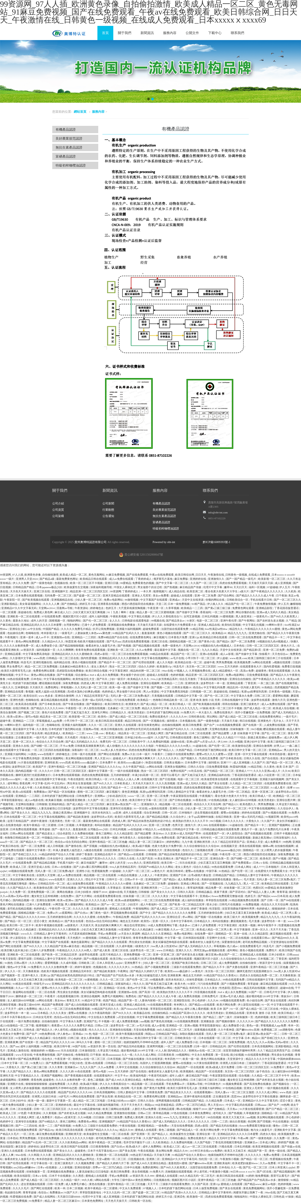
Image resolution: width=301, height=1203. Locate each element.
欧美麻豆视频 (54, 800)
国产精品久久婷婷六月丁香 (146, 971)
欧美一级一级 (117, 687)
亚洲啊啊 (24, 1079)
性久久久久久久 (98, 1029)
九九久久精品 (210, 649)
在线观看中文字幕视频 (244, 779)
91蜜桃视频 (227, 616)
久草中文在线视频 (127, 1067)
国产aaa (14, 1046)
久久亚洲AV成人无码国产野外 (183, 833)
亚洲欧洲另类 (202, 841)
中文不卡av (22, 674)
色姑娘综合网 (15, 633)
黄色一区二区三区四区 (256, 787)
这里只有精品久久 (111, 954)
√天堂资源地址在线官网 (283, 942)
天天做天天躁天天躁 (261, 583)
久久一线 (127, 1054)
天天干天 (153, 1184)
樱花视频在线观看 (50, 683)
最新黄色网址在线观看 (97, 821)
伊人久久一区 (13, 971)
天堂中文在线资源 (193, 599)
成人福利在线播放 (193, 900)
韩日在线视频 (248, 720)
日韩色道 (29, 1029)
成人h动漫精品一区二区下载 (17, 1025)
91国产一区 (256, 992)
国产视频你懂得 (226, 1021)
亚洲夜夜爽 (174, 975)
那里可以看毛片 (171, 775)
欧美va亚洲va (15, 716)
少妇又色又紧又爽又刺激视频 (99, 929)
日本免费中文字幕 (196, 762)
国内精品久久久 (177, 1050)
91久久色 (294, 983)
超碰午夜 (209, 662)
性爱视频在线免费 (289, 925)
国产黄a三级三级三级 (218, 608)
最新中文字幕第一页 (101, 770)
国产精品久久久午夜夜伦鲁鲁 (184, 1017)
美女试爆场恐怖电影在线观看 (171, 942)
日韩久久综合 (196, 766)
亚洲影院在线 (182, 1000)
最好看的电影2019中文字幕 (262, 996)
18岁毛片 (63, 1096)
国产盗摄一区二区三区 (87, 595)
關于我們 (124, 33)
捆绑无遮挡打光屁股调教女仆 (33, 775)
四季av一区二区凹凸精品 (191, 1104)
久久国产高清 (144, 858)
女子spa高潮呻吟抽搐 (201, 816)
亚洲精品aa (276, 750)
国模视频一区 (57, 620)
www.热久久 (135, 862)
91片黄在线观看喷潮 (30, 762)
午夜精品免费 (121, 917)
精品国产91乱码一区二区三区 (40, 1142)
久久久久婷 (67, 1071)
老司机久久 (220, 1113)
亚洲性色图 (17, 699)
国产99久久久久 (103, 783)
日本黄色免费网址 (200, 1113)
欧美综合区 (30, 695)
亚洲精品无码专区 (81, 971)
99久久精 (87, 1180)
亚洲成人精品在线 (209, 624)
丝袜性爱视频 (194, 979)
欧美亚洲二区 (195, 591)
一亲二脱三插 (266, 683)
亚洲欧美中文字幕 (285, 1129)
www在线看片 (46, 754)
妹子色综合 (263, 1071)
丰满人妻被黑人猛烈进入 (68, 850)
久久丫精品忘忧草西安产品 (92, 695)
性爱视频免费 (100, 871)
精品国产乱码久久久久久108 (130, 825)
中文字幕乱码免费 (215, 687)
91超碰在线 (200, 745)
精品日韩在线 (133, 720)
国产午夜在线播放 (74, 704)
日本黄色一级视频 (280, 691)
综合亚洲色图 (152, 812)
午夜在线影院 (76, 779)
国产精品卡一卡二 (275, 637)
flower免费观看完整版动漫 (228, 896)
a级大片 (245, 591)
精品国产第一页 (128, 1000)
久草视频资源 (84, 825)
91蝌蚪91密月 (274, 624)
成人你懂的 (113, 745)
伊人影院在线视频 (95, 708)
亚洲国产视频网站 (280, 825)
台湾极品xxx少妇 (98, 829)
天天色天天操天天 (21, 591)
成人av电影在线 (35, 800)
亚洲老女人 (179, 887)
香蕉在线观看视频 (279, 670)
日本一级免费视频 (179, 603)
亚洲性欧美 (192, 683)
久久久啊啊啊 (65, 649)
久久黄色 (5, 620)
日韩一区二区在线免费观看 (245, 637)
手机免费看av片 (176, 1083)
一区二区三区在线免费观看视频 (129, 654)
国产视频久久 (189, 758)
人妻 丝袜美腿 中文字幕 (245, 733)
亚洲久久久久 (75, 879)
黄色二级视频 (96, 1079)
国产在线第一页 (253, 725)
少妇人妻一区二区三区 (89, 599)
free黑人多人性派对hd (114, 750)
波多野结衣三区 (22, 766)
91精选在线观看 (22, 983)
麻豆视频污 (160, 637)
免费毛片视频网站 (26, 808)
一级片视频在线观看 (277, 1088)
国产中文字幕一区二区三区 (172, 583)
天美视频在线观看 (163, 695)
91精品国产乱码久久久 (126, 633)
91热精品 (267, 687)
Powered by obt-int (164, 542)
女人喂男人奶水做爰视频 (276, 850)
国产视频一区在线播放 (209, 917)
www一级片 (7, 578)
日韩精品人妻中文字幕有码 (253, 875)
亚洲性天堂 (7, 1075)
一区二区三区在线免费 (179, 1046)
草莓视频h (67, 687)
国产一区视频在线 (154, 720)
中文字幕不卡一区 (289, 1163)
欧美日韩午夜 (62, 1046)
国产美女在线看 (218, 783)
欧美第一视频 (109, 837)
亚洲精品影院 (264, 608)
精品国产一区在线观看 (191, 1067)
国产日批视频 (167, 779)
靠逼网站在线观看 (24, 992)
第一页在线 (109, 1046)
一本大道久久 (204, 712)
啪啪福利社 (241, 1196)
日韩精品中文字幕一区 (189, 695)
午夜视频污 (12, 637)
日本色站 (239, 645)
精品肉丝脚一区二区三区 (145, 670)
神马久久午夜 (84, 1042)
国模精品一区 (251, 850)
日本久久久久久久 (233, 821)
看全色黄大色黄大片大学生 (221, 591)
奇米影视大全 (49, 633)
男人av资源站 (151, 691)
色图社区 (258, 887)
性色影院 (224, 987)
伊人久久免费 (21, 583)
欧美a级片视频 (142, 846)
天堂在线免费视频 (144, 1029)
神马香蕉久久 (128, 837)
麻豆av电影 (269, 1184)
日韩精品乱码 (218, 1046)
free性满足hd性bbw (216, 629)
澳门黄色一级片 (100, 912)
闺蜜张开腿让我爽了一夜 (248, 1192)
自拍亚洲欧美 (112, 850)
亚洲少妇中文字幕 (255, 741)
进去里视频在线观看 (206, 812)
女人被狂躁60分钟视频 (243, 800)
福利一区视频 (257, 587)
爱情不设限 (25, 958)
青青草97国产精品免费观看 (24, 1058)
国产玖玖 (102, 679)
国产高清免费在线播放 (258, 1083)
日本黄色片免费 (178, 637)
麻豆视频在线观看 (281, 933)
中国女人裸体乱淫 (125, 587)
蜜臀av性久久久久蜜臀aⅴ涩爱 (214, 754)
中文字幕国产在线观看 (154, 599)
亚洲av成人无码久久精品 (272, 612)
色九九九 (252, 1042)
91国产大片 (71, 1192)
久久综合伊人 (286, 808)
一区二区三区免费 (223, 612)
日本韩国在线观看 (194, 937)
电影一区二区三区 (208, 620)
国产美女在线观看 (276, 1000)
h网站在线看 (102, 1180)
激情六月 (190, 825)
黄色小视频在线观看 (169, 633)
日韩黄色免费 (155, 1092)
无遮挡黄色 (56, 821)
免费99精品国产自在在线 (113, 637)
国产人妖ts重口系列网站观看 (90, 866)
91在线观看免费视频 (257, 1054)
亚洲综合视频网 (150, 683)
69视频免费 (157, 979)
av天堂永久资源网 (130, 933)
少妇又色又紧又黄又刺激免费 (242, 912)
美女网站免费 (164, 1150)
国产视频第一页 (11, 975)
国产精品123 (231, 804)
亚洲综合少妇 (17, 629)
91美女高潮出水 (164, 858)
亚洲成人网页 (155, 733)
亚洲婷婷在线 (198, 578)
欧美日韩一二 (169, 862)
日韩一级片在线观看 (84, 754)
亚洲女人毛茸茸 (142, 595)
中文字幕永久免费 (242, 695)
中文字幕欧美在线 (24, 875)
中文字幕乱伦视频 (139, 616)
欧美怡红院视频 (231, 624)
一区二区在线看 (46, 992)
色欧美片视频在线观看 (91, 641)
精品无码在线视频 (255, 987)
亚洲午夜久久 (30, 975)
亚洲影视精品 (9, 603)
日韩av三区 (102, 1025)
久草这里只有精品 (287, 804)
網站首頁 (80, 111)
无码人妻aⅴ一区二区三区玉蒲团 (235, 1092)
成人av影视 (227, 654)
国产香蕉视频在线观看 (79, 1075)
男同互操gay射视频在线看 (210, 950)
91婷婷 (250, 1175)
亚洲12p (194, 637)
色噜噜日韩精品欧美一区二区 (171, 699)
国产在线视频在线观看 (259, 833)
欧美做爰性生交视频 (76, 587)
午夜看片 (157, 754)
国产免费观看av (242, 862)
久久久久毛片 (21, 1188)
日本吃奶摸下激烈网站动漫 (163, 712)
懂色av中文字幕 (17, 967)
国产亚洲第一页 (141, 1134)
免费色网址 (52, 687)
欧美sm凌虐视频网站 (128, 900)
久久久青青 (56, 1067)
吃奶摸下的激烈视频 (25, 683)
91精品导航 (197, 629)
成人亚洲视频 (283, 583)
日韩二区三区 (262, 695)
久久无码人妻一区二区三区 (91, 687)
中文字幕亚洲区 (119, 670)
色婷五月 (111, 608)
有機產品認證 (66, 129)
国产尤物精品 (69, 603)
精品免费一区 (213, 887)
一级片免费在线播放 (28, 1021)
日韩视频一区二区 (201, 691)
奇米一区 (293, 1025)
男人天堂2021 (102, 758)
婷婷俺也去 (97, 608)
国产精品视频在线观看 (147, 645)
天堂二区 (161, 603)
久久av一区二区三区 (182, 929)
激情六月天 (279, 699)
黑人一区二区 (251, 883)
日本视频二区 (266, 958)
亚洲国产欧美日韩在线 (185, 962)
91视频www (53, 1050)
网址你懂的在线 (245, 612)
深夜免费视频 (71, 683)
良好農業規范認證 (69, 138)
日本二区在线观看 (200, 733)
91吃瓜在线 (196, 770)
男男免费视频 (224, 662)
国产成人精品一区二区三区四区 (86, 804)
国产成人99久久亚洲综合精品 (124, 1079)
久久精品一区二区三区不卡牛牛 (270, 1075)
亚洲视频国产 (153, 879)
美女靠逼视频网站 (30, 603)
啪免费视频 (262, 1175)
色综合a (197, 687)
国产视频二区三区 (29, 712)
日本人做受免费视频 (205, 1188)
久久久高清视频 (166, 783)
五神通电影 (21, 687)
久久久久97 (46, 770)
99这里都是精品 (165, 1104)
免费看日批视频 (291, 666)
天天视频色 (130, 891)
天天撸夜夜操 (31, 971)
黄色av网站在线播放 (43, 674)
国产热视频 (171, 587)
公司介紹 (58, 503)
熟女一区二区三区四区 (123, 666)
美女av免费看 (161, 595)
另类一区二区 (73, 821)
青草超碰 (45, 829)
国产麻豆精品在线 (177, 733)
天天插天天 (37, 687)
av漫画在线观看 (158, 808)
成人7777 (258, 866)
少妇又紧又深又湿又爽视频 (89, 612)
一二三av (165, 887)
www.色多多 (46, 695)
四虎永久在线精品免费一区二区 (259, 975)
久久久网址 (36, 962)
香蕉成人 (111, 733)
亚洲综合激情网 (65, 695)
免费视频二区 (269, 1029)
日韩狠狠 (41, 804)
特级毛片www (42, 983)
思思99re (236, 987)
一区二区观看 (8, 612)
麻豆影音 (21, 1146)
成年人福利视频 (99, 616)
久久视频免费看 (85, 1163)
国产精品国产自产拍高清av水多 (116, 975)
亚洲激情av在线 (61, 637)
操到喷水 (172, 720)
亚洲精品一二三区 (24, 720)
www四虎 (39, 658)
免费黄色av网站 (88, 1121)
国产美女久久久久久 (163, 891)
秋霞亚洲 (70, 641)
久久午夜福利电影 (100, 1013)
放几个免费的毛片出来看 (274, 829)
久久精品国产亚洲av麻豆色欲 (62, 946)
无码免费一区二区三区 (58, 595)
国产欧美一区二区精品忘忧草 (187, 904)
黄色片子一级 (249, 829)
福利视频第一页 (46, 649)
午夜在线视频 (127, 1125)
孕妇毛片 (200, 1117)
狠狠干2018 (100, 891)
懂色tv (33, 883)
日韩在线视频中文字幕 (236, 699)
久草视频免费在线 (200, 670)
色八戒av (233, 946)
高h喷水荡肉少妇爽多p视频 (84, 691)
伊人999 (223, 741)
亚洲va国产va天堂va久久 (201, 741)
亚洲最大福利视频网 (129, 629)
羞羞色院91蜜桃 (178, 1163)
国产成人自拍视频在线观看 (82, 1004)
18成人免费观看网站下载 (163, 925)
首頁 (105, 33)
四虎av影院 (101, 654)
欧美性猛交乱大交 (84, 679)
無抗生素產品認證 (69, 147)
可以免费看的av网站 (160, 987)
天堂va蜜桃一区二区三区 (111, 1159)
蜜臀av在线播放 (230, 812)
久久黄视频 (50, 1113)
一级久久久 (7, 687)
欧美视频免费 (242, 662)
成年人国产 (168, 1042)
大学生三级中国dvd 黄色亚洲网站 (131, 1180)
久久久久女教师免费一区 (19, 645)
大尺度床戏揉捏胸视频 (132, 608)
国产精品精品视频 (158, 816)
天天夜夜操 (35, 937)
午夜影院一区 (12, 599)
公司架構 (58, 516)
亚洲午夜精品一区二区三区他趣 (67, 766)
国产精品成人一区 (188, 1129)
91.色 (88, 1033)
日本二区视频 (66, 825)
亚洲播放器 (208, 1021)
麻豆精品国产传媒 (191, 587)
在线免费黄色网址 (141, 637)
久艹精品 (291, 620)
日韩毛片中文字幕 (275, 992)
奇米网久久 (181, 1004)
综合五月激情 (187, 679)
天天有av (233, 1109)
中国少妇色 (76, 1063)
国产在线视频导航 (287, 683)
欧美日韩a (116, 958)
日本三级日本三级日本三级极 (208, 1079)
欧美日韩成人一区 (181, 704)
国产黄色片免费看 (155, 1088)
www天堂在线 (23, 1054)
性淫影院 (215, 908)
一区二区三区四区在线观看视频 (51, 750)
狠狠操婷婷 (279, 908)
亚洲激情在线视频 (121, 1029)
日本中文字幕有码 (182, 921)
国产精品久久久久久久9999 (47, 708)
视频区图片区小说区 (75, 616)
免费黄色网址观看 (243, 608)
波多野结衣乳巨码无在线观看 (143, 729)
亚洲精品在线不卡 (105, 854)
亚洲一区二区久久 (24, 741)
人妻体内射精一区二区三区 (155, 1000)
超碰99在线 (178, 741)
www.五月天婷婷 (228, 666)
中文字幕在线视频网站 (155, 658)
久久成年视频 (124, 946)
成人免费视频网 (229, 962)
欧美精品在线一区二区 (189, 662)
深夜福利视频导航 (101, 587)
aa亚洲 (117, 812)
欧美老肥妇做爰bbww (245, 1163)
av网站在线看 (155, 766)
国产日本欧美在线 (50, 704)
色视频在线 (62, 583)
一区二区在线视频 (238, 937)
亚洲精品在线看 (14, 691)
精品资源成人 (53, 733)
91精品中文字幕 (92, 1000)
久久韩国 (33, 1154)
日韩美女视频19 (182, 687)
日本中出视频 (132, 1167)
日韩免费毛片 (84, 795)
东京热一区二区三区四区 (201, 666)
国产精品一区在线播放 (62, 791)
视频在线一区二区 (189, 649)
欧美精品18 (219, 633)
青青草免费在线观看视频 (90, 649)
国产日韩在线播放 (180, 800)
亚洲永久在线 (21, 745)
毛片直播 (254, 921)
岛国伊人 (145, 1063)
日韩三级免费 (114, 1117)
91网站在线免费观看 (82, 1096)
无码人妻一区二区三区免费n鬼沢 (130, 695)
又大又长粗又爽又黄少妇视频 (36, 979)
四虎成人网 (87, 683)
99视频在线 (158, 620)
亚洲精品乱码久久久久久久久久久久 (74, 983)
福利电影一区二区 (34, 725)
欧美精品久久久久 (139, 679)
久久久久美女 (160, 896)
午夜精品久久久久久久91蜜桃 (263, 629)
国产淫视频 (91, 846)
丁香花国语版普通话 (286, 608)
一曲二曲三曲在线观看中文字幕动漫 (44, 779)
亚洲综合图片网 (286, 800)
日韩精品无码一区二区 (227, 787)
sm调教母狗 (286, 1029)
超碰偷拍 (173, 883)
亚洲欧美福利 (222, 1163)
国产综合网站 (226, 595)
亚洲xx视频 (191, 1025)
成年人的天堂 (39, 620)
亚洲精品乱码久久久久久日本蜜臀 (41, 624)
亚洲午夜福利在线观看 (198, 1096)
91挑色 (32, 754)
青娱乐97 (286, 996)
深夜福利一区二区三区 (85, 750)
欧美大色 (180, 983)
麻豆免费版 (181, 578)
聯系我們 (237, 33)
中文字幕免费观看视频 (26, 942)
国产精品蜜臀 (221, 733)
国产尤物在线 (65, 1054)
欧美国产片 (40, 766)
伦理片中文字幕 (213, 587)
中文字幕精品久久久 (27, 1075)
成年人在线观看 (133, 812)
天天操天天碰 (229, 720)
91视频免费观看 (233, 1083)
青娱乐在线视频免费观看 (22, 1129)
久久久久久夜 (81, 908)
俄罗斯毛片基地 (163, 578)
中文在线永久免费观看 (102, 1017)
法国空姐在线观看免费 (175, 629)
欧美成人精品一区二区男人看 (280, 912)
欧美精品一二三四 (192, 608)
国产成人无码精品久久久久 (82, 741)
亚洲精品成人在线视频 (254, 954)
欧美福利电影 (138, 1075)
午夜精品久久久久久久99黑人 (174, 745)
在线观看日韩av (261, 937)
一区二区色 (28, 1134)
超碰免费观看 (151, 629)
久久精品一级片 (70, 1180)
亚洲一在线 (241, 933)
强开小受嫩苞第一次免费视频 (253, 712)
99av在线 (167, 670)
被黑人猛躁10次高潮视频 (51, 691)
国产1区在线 (264, 1171)
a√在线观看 (7, 795)
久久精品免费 (199, 729)
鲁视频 (30, 691)
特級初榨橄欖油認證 (71, 165)
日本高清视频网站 (263, 1046)
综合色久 (47, 1058)
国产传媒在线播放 (134, 1058)
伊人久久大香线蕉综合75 (167, 616)
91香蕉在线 (200, 800)
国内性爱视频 (89, 658)
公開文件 (192, 33)
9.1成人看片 (278, 787)
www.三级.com (95, 733)
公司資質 (58, 509)
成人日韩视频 (55, 846)
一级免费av (163, 1125)
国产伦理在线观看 (144, 662)
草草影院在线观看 (217, 900)
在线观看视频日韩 (68, 996)
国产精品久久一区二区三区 (37, 841)
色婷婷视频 (177, 674)
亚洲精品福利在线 (219, 775)
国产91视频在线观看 (275, 812)
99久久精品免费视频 (100, 1113)
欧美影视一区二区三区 (272, 578)
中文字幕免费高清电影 (37, 654)
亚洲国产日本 (178, 875)
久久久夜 (46, 1154)
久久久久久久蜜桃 (85, 917)
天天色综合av (280, 654)
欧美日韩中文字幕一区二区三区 (248, 750)
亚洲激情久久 (216, 578)
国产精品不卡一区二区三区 (115, 662)
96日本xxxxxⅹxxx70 (242, 1171)
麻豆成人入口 (63, 612)
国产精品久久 (44, 1029)
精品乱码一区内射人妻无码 (243, 687)
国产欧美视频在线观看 (36, 599)
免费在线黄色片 (224, 712)
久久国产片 (258, 762)
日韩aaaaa (292, 954)
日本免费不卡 (108, 762)
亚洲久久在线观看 (126, 725)
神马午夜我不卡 (267, 925)
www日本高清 (279, 896)
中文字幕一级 (173, 937)
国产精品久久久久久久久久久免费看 (175, 912)
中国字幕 (212, 871)
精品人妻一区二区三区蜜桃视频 (155, 612)
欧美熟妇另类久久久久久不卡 (191, 821)
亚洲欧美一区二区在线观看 (24, 616)
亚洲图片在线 (15, 1083)
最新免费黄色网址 (67, 578)
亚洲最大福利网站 (16, 754)
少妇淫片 (133, 904)
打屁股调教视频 (162, 1063)
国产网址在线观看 (109, 754)
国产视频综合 (94, 704)
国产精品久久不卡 (214, 967)
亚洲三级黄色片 (250, 704)
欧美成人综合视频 (284, 708)
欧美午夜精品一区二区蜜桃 (40, 825)
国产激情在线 (73, 846)
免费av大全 (128, 754)
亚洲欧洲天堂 (131, 887)
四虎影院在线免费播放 (70, 670)
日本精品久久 (202, 921)
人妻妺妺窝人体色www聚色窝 (93, 633)
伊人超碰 (222, 658)
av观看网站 (66, 912)
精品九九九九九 (237, 633)
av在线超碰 (135, 829)
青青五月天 (73, 1000)
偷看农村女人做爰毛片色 (101, 645)
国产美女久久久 (21, 812)
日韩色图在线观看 (181, 737)
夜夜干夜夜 (221, 891)
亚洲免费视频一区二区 (42, 891)
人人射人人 (146, 875)
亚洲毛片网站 (100, 712)
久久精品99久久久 (53, 641)
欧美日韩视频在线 (112, 729)
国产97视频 (56, 737)
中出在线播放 (281, 1121)
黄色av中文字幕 (137, 987)
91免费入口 (37, 1063)
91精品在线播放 (128, 875)
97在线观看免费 (51, 616)
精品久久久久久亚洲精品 (157, 933)
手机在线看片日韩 (261, 599)
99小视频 (256, 729)
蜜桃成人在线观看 (120, 908)
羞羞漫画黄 (149, 633)
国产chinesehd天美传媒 (135, 1008)
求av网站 (188, 917)
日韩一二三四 (219, 1121)
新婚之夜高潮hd (257, 737)
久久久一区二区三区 (101, 725)
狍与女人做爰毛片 (262, 1129)
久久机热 (291, 591)
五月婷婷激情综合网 (210, 912)
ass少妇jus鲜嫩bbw (24, 1167)
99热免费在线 (47, 1033)
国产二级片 (226, 1017)
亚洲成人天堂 (255, 841)
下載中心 (215, 33)
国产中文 (145, 912)
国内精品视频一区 (26, 770)
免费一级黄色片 (172, 645)
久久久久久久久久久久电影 (137, 745)
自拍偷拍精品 (160, 1013)
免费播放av (40, 791)
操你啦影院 (72, 858)
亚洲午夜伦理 (228, 620)
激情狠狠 (283, 1180)
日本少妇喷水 (83, 891)
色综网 (125, 1088)
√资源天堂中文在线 (270, 962)
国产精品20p (47, 1129)
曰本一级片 (143, 754)
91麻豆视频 (162, 929)
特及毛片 (26, 662)
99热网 (287, 841)
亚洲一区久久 (160, 921)
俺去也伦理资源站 (135, 925)
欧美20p (178, 1008)
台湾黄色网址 (72, 624)
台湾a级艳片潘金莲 (200, 875)
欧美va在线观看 (22, 791)
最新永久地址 (21, 620)
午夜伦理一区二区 (230, 854)
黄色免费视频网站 (254, 1188)
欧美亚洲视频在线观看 (266, 1146)
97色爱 (22, 1113)
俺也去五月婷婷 (130, 921)
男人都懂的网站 (74, 904)
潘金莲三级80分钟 (29, 1004)
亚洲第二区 (153, 1159)
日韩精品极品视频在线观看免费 (220, 829)
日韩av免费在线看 (164, 837)
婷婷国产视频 (286, 1142)
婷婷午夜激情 (39, 821)
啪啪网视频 (7, 987)
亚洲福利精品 (56, 804)
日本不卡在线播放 (60, 1175)
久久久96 (213, 1000)
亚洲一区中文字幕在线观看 (251, 754)
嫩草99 (228, 587)
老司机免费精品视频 (255, 942)
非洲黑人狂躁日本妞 (232, 1063)
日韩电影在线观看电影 (136, 620)
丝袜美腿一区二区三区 (238, 887)
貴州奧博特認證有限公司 (90, 542)
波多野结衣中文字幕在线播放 (91, 808)
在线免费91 (67, 896)
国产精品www (252, 1184)
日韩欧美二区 (87, 962)
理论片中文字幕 (95, 879)
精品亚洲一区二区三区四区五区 (89, 591)
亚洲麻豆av (72, 1067)
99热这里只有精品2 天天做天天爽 (150, 1154)
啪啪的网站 (74, 620)
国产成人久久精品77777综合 (229, 737)
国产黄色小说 (207, 641)
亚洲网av (100, 795)
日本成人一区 (232, 1100)
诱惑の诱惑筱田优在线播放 (138, 603)
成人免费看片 (273, 841)
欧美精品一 (144, 699)
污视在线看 (226, 1146)
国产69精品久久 (49, 1121)
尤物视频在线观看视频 (179, 1171)
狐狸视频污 (160, 591)
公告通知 (108, 516)
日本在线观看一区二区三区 (20, 816)
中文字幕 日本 (242, 1038)
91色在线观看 (83, 1071)
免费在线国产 (178, 770)
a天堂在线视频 (126, 1017)
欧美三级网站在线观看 (116, 1109)
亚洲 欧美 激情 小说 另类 (205, 699)
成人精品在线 (177, 591)
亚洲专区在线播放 (121, 808)
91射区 (191, 620)
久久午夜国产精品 (134, 766)
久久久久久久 (253, 1154)
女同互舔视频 (192, 616)
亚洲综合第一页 (220, 858)
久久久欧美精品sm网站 (73, 1142)
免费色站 (131, 996)
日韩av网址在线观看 (22, 833)
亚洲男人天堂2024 (27, 578)
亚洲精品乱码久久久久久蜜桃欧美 (72, 654)
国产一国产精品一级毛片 (241, 578)
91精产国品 (199, 603)
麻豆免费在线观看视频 (50, 1134)
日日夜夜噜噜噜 (100, 1146)
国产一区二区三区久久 (287, 599)
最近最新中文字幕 (165, 649)
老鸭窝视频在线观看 (168, 1100)
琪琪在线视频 (230, 704)
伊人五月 (285, 587)
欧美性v (103, 716)
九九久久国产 (88, 1067)
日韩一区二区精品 (239, 791)
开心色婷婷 (75, 958)
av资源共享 (28, 649)
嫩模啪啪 (295, 603)
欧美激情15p (164, 666)
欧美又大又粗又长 (11, 1029)
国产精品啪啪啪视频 (71, 645)
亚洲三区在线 (42, 591)
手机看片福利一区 (68, 862)
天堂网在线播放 (219, 729)
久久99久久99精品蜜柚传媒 (84, 1109)
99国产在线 (79, 1046)
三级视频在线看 (204, 850)
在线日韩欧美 (21, 708)
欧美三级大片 (232, 917)
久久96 (286, 770)
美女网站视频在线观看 (79, 758)
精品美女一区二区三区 (54, 716)
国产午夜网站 (247, 620)
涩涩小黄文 (41, 921)
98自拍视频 (215, 1117)
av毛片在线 (177, 658)
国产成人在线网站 (45, 1196)
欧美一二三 (46, 1125)
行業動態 (108, 509)
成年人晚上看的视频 (196, 1008)
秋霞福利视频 (238, 766)
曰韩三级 (74, 1038)
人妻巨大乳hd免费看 (144, 1109)
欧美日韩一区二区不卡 (20, 925)
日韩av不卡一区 (134, 879)
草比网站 (212, 716)
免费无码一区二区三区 (114, 741)
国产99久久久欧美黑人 (284, 616)
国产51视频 (211, 854)
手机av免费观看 (107, 933)
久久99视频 (236, 741)
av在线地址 (164, 829)
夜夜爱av (56, 1025)
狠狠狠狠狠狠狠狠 (37, 1083)
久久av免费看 (144, 649)
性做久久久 (87, 737)
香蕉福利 (205, 612)
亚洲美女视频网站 (53, 758)
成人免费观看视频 (128, 1021)
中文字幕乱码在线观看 (240, 1104)
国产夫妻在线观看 (238, 967)
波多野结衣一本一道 (213, 683)
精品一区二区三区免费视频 (41, 666)
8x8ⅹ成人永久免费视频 (104, 674)
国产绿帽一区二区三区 (45, 745)
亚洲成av (175, 599)
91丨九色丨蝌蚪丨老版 (121, 612)
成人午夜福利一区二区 (154, 904)
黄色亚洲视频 (130, 791)
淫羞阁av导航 (64, 608)
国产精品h (223, 641)
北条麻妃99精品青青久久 (74, 666)
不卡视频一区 (106, 1021)
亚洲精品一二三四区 (84, 637)
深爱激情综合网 (231, 942)
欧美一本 (60, 1188)
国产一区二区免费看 (243, 641)
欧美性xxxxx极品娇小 (85, 762)
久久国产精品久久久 (19, 887)
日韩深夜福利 (281, 837)
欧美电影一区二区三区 (69, 979)
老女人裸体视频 (91, 1038)
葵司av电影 (32, 716)
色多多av (185, 925)
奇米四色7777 (173, 1058)
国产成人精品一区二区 (154, 704)
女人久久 (115, 620)
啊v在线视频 (184, 1109)
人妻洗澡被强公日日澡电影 (55, 808)
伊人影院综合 (235, 833)
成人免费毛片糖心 (76, 1184)
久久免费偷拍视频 (83, 833)
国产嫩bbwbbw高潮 (248, 1029)
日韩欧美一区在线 (140, 1200)
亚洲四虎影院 (151, 862)
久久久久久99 (178, 716)
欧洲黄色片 (132, 704)
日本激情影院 (87, 1050)
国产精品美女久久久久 (179, 1092)
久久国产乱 (162, 737)
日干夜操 (281, 595)
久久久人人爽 (51, 603)
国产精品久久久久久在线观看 (110, 942)
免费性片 (272, 950)
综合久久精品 (201, 866)
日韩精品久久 (118, 712)
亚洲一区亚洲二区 (263, 791)
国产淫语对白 (238, 891)
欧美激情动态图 (242, 745)
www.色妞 (286, 1092)
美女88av (158, 833)
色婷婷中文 (7, 1121)
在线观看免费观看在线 (278, 783)
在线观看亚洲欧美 (75, 800)
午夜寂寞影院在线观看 (184, 795)
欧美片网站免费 (226, 1004)
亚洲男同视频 (155, 1046)
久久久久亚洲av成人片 (267, 770)
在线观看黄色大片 (251, 666)
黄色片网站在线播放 (12, 904)
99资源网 (115, 591)
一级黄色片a (261, 616)
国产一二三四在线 (26, 1125)
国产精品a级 (47, 578)
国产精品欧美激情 (79, 816)
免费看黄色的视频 (143, 583)
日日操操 (99, 1117)
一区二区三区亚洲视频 (110, 737)
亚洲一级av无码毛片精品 (97, 699)
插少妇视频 (237, 1054)
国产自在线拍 (270, 758)
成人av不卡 (43, 637)
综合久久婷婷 (146, 666)
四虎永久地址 (268, 1134)
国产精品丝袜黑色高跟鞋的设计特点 (150, 821)
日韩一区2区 (170, 812)
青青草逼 (282, 891)
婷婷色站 (33, 1146)
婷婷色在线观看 (251, 812)
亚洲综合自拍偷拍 (240, 679)
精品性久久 (236, 629)
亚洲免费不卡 (132, 962)
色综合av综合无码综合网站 (71, 841)
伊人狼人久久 (215, 603)
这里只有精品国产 (18, 821)
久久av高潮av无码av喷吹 (15, 896)
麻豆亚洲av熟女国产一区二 (123, 804)
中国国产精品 (51, 629)
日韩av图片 (21, 962)
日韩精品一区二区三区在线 (62, 658)
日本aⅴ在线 (261, 862)
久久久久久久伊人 (168, 758)
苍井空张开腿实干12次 (137, 1142)
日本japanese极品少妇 (49, 587)
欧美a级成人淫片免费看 (220, 1067)
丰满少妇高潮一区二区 (146, 775)
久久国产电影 (202, 1142)
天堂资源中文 (235, 1058)
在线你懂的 (145, 837)
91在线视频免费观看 (229, 725)
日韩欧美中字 (137, 741)
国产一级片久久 (61, 829)
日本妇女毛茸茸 (43, 1017)
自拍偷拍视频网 (172, 725)
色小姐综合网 (255, 1000)
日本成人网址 (243, 866)
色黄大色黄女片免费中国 (167, 846)
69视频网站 (7, 808)
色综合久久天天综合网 (50, 741)
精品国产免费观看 (53, 1004)
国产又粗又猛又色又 (78, 712)
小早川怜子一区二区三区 (200, 658)
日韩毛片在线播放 (230, 904)
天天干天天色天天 (132, 1104)
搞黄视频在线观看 (205, 1029)
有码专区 (205, 837)
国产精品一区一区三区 (280, 762)
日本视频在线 (188, 720)
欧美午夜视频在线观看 (50, 925)
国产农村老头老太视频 (271, 620)
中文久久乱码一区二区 (117, 1192)
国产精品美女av (176, 620)
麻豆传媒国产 (89, 862)
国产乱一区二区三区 (274, 733)
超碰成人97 (120, 758)
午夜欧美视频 (118, 616)
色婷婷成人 (109, 691)
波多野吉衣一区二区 (142, 950)
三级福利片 (253, 1063)
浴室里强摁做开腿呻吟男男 (238, 908)
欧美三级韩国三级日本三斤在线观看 (270, 658)
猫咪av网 (268, 846)
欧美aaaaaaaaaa (111, 1054)
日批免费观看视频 (258, 674)
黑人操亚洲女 (244, 616)
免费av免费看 (271, 1154)
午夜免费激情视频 (265, 603)
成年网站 (12, 783)
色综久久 (187, 850)
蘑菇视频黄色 (239, 921)
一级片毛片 (290, 716)
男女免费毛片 (15, 666)
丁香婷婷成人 (143, 578)
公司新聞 (108, 503)
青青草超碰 (30, 1192)
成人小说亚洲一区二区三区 (274, 775)
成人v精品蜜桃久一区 (226, 670)
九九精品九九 (233, 883)
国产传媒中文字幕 (187, 612)
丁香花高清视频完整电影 (213, 679)
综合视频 (244, 1075)
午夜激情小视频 (230, 1159)
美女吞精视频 (140, 1171)
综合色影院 (64, 833)
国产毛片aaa (114, 641)
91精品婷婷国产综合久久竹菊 (57, 854)
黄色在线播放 (97, 1184)
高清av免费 (247, 670)
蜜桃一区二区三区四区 (91, 791)
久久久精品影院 (124, 833)
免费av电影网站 (114, 599)
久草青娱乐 (114, 887)
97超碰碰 (272, 587)
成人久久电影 (165, 662)
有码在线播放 (102, 825)
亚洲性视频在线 (43, 662)
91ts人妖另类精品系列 (164, 679)
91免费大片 (188, 712)
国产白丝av (82, 912)
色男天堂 (178, 825)
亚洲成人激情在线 (18, 1050)
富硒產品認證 (66, 156)
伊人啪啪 (293, 992)
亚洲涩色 (180, 1196)
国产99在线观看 (290, 900)
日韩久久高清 (185, 891)
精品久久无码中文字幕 (156, 708)
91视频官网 (272, 816)
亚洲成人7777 (244, 770)
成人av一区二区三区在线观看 (200, 1146)
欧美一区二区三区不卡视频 (86, 583)
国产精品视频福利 (285, 1171)
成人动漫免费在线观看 (81, 883)
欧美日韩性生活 (114, 704)
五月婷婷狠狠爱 (120, 775)
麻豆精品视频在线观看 (55, 699)
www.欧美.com (238, 658)
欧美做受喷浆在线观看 (215, 779)
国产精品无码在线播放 (132, 1046)
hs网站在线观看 (262, 662)
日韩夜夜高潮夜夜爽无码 (90, 745)
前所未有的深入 (102, 812)
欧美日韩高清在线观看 (110, 720)
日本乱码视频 (210, 616)
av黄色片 (198, 971)
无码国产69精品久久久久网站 (156, 866)
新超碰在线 (25, 612)
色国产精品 (181, 987)
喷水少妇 (212, 904)
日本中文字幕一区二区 (15, 1063)
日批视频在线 (136, 1159)
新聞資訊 (147, 33)
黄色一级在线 (277, 1150)
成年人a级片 (177, 1075)
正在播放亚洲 (23, 737)
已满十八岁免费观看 (94, 624)
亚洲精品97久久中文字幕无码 (19, 608)
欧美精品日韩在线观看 (94, 578)
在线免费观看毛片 (251, 946)
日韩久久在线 (252, 758)
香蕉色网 (25, 783)
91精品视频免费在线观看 (244, 900)
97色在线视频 (179, 1113)
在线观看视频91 (218, 825)
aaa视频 (144, 1021)
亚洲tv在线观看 (209, 654)
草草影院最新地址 (12, 800)
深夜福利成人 (123, 983)
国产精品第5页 (253, 649)
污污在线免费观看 (125, 699)
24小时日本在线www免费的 (206, 1150)
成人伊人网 (291, 737)
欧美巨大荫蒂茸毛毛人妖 (16, 670)
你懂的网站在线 (215, 599)
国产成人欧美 (102, 950)
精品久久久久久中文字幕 (261, 1058)
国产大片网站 (84, 896)
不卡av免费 (66, 745)
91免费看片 (35, 967)
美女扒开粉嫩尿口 (288, 821)
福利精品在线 (62, 662)
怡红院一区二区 (209, 1159)
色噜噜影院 (82, 1054)
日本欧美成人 (122, 783)
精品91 (43, 879)
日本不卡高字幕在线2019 (16, 1017)
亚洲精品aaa (175, 1096)
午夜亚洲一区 (155, 608)
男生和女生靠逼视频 (79, 783)
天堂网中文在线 (216, 937)
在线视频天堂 (149, 779)
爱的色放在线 (87, 1088)
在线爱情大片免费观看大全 (180, 624)
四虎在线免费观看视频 (233, 583)
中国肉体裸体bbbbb (289, 1058)
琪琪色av (75, 699)
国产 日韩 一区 (270, 900)
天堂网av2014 (46, 608)
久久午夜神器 (226, 1029)
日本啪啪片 (186, 812)
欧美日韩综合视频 (97, 670)
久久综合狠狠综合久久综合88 (202, 846)
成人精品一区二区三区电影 (89, 1100)
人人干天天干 (8, 1008)
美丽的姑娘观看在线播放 (216, 879)
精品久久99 (127, 1129)
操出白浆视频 (238, 1121)
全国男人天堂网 (46, 875)
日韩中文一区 (114, 879)
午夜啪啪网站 (141, 908)
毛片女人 (279, 720)
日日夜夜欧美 (166, 1054)
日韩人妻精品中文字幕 (181, 791)
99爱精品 (125, 583)
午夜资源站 (82, 608)
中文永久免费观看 (203, 1054)
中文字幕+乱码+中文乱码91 (49, 783)
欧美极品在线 (142, 1013)
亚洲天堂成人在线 (39, 866)
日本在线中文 (55, 858)
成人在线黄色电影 (11, 825)
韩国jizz (150, 1033)
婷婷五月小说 (87, 603)
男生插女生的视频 (140, 942)
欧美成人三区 (18, 866)
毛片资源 (249, 879)
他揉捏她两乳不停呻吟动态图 (141, 1042)
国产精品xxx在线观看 (131, 854)
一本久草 (146, 591)
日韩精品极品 (204, 891)
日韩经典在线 (197, 716)
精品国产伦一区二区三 (239, 603)
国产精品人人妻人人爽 (261, 891)
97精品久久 (149, 829)
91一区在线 (140, 808)
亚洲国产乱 (90, 1021)
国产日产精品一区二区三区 (282, 1109)
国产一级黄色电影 (42, 583)
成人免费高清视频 (128, 683)
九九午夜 (187, 841)
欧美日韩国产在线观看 (75, 1146)
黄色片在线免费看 (53, 712)
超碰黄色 (261, 670)
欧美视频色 (187, 1071)
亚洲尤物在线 (257, 633)
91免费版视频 (251, 904)
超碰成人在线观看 (182, 595)
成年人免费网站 (28, 1008)
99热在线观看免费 (18, 679)
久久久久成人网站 (145, 1054)
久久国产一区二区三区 (204, 583)
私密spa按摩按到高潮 (254, 691)
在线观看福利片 (104, 1075)
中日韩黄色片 (213, 1083)
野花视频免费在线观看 (125, 912)
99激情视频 (132, 599)
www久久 (27, 933)
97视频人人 (181, 670)
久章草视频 (173, 608)
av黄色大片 (159, 871)
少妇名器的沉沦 (117, 795)
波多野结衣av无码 (286, 791)
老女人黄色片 (99, 666)
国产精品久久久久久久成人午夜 (255, 595)
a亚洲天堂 (70, 1117)
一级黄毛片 (66, 633)
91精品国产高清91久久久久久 (99, 858)
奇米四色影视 (277, 754)
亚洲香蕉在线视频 (109, 603)
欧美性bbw (127, 1038)
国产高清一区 (147, 992)
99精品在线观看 (160, 654)
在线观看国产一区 (214, 833)
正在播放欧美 (99, 908)
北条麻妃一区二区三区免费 (124, 708)
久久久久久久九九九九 (185, 708)
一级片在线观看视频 (127, 770)
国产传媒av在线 (291, 1146)
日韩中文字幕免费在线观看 (165, 787)
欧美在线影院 (22, 1175)
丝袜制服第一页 (240, 729)
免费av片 (52, 912)
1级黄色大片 (155, 850)
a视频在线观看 (282, 662)
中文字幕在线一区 (42, 1163)
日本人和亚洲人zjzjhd (110, 962)
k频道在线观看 (93, 850)
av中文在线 (35, 629)
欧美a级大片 (134, 1146)
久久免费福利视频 (158, 741)
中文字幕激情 (242, 929)
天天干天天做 (278, 929)
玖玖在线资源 (188, 862)
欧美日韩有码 (175, 871)
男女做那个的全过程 (150, 587)
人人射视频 (66, 1167)
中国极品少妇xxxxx (54, 837)
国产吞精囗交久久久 (25, 854)
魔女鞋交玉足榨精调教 (45, 896)
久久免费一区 (18, 891)
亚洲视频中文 (60, 591)
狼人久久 (45, 1008)
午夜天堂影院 (8, 958)
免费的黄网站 (150, 1167)
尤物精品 (234, 691)
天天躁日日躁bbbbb (134, 850)
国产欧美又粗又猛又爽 (159, 983)
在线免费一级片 (204, 933)
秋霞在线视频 (153, 762)
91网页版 (58, 904)
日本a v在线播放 (62, 866)
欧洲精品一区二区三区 (286, 795)
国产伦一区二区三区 (95, 620)
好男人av (280, 745)
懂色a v (237, 879)
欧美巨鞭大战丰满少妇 (15, 950)
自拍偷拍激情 (248, 962)
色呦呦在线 (33, 633)
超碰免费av (276, 737)
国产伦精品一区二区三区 (219, 770)
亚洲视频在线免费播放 (122, 624)
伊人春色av (64, 1033)
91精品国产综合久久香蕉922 (221, 975)
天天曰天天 (240, 587)
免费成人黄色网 (43, 612)
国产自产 (209, 725)
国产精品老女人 (46, 833)
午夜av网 (243, 1138)
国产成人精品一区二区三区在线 (129, 716)
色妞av (58, 1117)
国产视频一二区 (161, 687)
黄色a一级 (252, 1025)
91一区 (265, 1004)
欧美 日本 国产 (286, 766)
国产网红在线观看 (11, 946)
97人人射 (161, 1050)
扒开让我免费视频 (104, 629)
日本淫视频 (114, 1058)
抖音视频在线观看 (205, 992)
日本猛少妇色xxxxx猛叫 (139, 737)
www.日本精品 (166, 950)
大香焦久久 (253, 821)
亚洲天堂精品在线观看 (116, 595)
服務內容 (169, 33)
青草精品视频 (161, 1113)
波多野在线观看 (261, 699)
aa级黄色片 (72, 925)
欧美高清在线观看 (26, 704)
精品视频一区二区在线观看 (176, 804)
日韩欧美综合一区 (238, 599)
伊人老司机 (61, 1029)
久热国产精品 (184, 750)
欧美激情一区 (195, 1196)
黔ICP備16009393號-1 (216, 542)
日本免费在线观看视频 (29, 595)
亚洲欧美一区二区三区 (121, 649)
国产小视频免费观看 (288, 946)
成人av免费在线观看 (121, 578)
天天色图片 (72, 737)
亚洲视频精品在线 (62, 599)
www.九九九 (170, 1117)
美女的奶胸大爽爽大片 (142, 758)
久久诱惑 (73, 1083)
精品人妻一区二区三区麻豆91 (147, 841)
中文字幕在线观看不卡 (184, 896)
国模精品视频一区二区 (183, 641)
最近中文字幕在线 (85, 1104)
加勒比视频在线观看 (192, 1033)
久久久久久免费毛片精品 (76, 629)
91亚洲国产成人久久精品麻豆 (19, 929)
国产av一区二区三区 (113, 904)
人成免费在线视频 (275, 725)
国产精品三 (210, 1017)
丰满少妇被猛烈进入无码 (91, 787)
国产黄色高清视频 (162, 1021)
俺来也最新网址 (81, 942)
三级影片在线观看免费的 (180, 754)
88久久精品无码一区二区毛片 (175, 1029)
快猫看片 (265, 654)
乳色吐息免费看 (209, 758)
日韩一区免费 (55, 1184)
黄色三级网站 (202, 737)
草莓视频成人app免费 (49, 720)
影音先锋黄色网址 (149, 725)
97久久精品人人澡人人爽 (125, 779)
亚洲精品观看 (13, 654)
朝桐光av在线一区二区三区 (205, 1050)
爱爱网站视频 (281, 695)
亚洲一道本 (27, 637)
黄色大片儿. (288, 645)
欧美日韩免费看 (193, 725)
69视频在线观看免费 (21, 871)
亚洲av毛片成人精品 (232, 996)
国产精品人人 (166, 750)
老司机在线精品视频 (19, 908)
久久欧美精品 (42, 787)
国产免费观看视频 (57, 1063)
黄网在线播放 (65, 891)
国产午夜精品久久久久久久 (267, 591)
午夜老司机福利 (158, 1075)
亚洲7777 (226, 762)
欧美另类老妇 (136, 712)
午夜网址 (123, 971)
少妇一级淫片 (117, 679)
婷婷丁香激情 (84, 854)
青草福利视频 (195, 887)
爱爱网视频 (52, 962)
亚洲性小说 (177, 808)
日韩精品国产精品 (24, 587)
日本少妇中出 (18, 1100)
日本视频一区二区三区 (214, 1042)
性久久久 (139, 983)
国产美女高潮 (34, 733)
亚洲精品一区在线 (115, 987)
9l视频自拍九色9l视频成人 (273, 641)
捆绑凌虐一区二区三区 (29, 996)
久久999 (149, 1175)
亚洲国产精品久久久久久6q (104, 766)
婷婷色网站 (173, 841)
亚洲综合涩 (174, 917)
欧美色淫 (266, 858)
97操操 (204, 708)
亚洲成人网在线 (190, 883)
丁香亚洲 (250, 683)
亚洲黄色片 (265, 720)
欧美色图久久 (248, 804)
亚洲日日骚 (112, 583)
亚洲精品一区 (174, 1025)
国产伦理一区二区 (220, 745)
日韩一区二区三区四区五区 (263, 645)
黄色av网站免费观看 (28, 641)
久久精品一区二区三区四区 (246, 783)
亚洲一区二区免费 (205, 595)
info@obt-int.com (218, 512)
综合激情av (82, 674)
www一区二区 (136, 795)
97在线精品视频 (218, 800)
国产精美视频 (63, 1125)
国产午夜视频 (65, 674)
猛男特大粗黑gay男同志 (80, 1159)
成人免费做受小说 (47, 645)
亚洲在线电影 (172, 850)
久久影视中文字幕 (21, 658)
